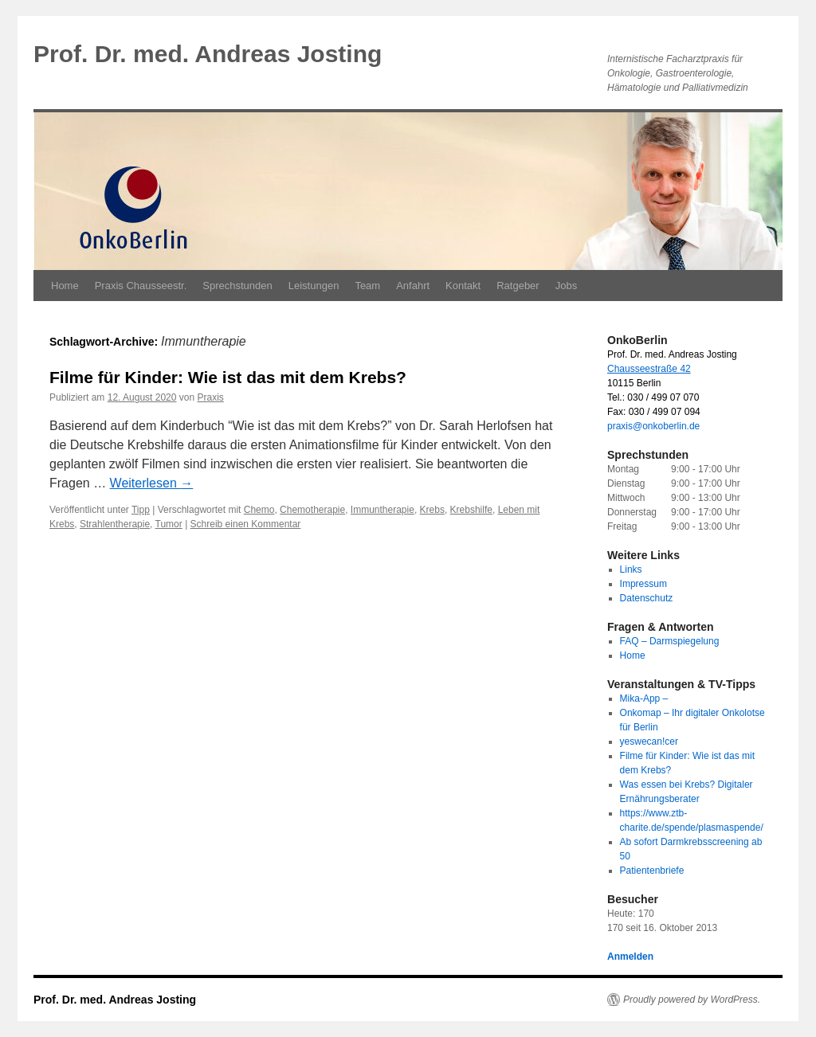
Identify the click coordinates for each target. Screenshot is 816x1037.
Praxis (211, 397)
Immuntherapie (382, 509)
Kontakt (463, 286)
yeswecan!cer (649, 741)
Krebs (432, 509)
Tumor (168, 524)
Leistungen (313, 286)
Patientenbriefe (652, 870)
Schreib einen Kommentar (245, 524)
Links (631, 569)
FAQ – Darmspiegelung (670, 641)
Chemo (259, 509)
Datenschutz (646, 598)
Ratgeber (517, 286)
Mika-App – (644, 698)
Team (367, 286)
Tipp (140, 509)
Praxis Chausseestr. (141, 286)
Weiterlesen (152, 483)
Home (65, 286)
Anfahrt (413, 286)
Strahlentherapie (115, 524)
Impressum (643, 583)
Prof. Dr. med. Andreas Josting (207, 54)
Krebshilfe (471, 509)
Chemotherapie (312, 509)
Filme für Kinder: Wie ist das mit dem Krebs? (227, 377)
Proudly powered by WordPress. (691, 999)
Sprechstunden (237, 286)
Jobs (566, 286)
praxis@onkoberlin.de (653, 426)
